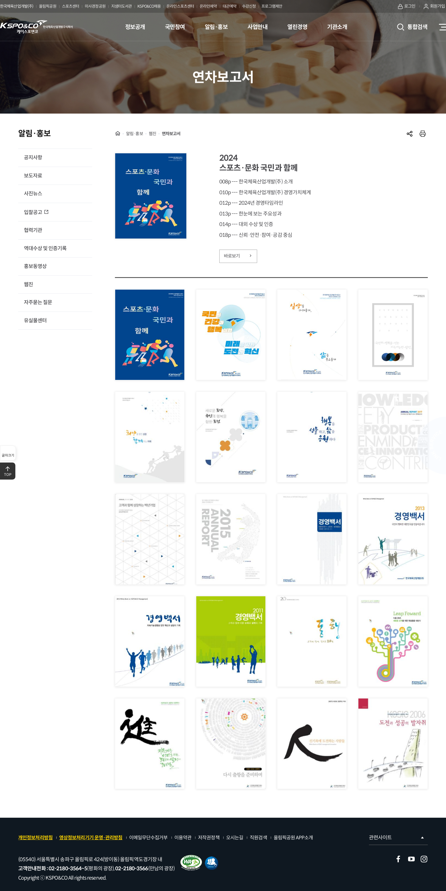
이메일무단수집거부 (148, 838)
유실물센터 (35, 320)
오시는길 (234, 838)
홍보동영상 (35, 266)
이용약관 (182, 838)
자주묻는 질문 (38, 302)
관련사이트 (397, 837)
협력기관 (33, 230)
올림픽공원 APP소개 (293, 838)
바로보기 (238, 256)
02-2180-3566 (131, 868)
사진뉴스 (33, 194)
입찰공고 (33, 212)
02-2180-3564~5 (68, 868)
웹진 (28, 284)
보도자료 (33, 176)
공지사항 (33, 157)
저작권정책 (209, 838)
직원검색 (258, 838)
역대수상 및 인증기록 (45, 248)
